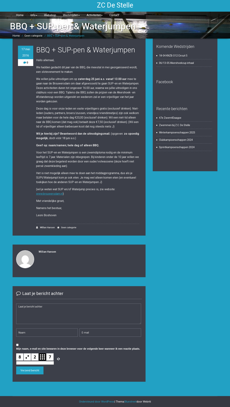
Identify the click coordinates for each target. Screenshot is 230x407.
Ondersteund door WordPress (96, 401)
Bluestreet (131, 401)
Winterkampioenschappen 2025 (177, 132)
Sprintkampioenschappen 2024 (177, 147)
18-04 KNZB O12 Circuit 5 (173, 55)
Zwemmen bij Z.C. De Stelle (174, 125)
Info (33, 15)
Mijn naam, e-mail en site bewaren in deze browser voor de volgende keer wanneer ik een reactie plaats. (78, 348)
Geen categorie (33, 35)
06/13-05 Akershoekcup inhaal (176, 62)
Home (20, 15)
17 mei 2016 (25, 52)
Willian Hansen (45, 227)
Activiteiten (95, 15)
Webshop (50, 15)
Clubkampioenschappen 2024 (176, 139)
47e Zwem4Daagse (170, 117)
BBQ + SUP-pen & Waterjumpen (65, 35)
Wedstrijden (71, 15)
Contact (114, 15)
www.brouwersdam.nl (49, 193)
